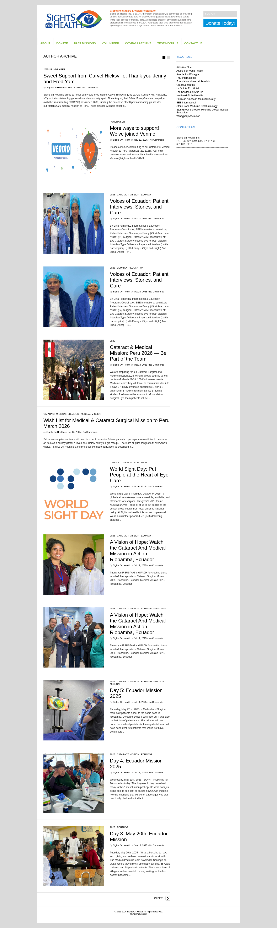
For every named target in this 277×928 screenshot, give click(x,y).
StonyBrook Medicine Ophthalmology (196, 106)
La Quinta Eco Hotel (187, 88)
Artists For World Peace (189, 70)
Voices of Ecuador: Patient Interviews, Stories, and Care (139, 206)
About (45, 43)
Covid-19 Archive (138, 43)
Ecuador (147, 194)
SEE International (186, 102)
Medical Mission (91, 414)
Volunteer (110, 43)
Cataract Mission (128, 194)
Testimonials (167, 43)
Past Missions (85, 43)
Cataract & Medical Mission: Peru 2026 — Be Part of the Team (138, 353)
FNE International (186, 77)
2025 (45, 69)
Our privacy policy (138, 914)
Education (137, 267)
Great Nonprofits (185, 84)
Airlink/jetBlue (184, 67)
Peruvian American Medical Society (195, 99)
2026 (112, 341)
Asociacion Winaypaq (188, 74)
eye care (160, 608)
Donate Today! (220, 23)
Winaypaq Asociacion (188, 116)
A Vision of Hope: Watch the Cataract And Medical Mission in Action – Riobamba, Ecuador (138, 550)
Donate (62, 43)
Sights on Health (55, 87)
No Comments (90, 87)
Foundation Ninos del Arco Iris (193, 81)
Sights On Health (135, 912)
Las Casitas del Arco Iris (189, 92)
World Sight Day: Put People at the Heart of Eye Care (139, 474)
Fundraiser (57, 69)
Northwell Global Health (189, 95)
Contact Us (193, 43)
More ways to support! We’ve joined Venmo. (134, 131)
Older (158, 898)
